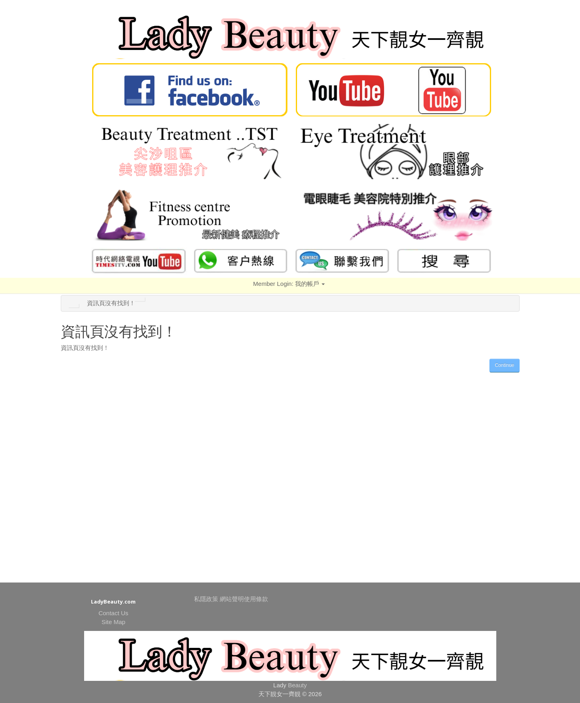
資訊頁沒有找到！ (111, 303)
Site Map (113, 621)
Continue (504, 365)
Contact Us (113, 613)
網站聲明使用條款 (244, 598)
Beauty (297, 685)
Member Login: (289, 283)
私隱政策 (206, 598)
